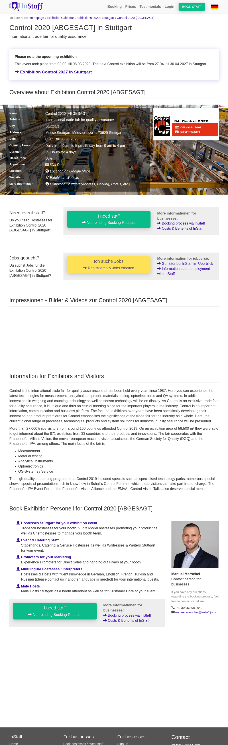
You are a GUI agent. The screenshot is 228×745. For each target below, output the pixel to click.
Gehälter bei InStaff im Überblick (185, 263)
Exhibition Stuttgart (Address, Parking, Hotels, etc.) (87, 184)
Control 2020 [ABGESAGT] (136, 18)
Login (169, 6)
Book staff (192, 6)
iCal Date (55, 165)
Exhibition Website (62, 178)
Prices (130, 6)
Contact (180, 737)
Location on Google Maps (68, 171)
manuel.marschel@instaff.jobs (195, 612)
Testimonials (150, 6)
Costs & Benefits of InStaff (180, 228)
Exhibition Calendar (60, 18)
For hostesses (131, 736)
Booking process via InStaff (181, 223)
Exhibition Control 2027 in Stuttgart (53, 72)
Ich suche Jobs (108, 264)
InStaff (15, 736)
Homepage (36, 18)
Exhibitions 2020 (88, 18)
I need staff (109, 219)
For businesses (78, 736)
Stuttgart (108, 18)
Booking (114, 6)
